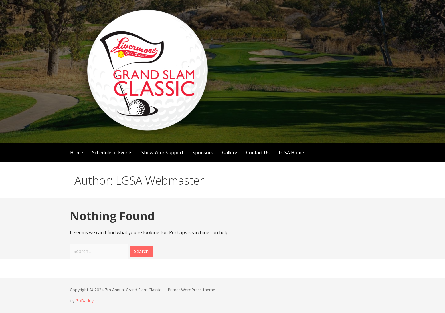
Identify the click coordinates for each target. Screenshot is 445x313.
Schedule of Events (112, 152)
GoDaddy (85, 300)
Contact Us (258, 152)
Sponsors (203, 152)
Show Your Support (162, 152)
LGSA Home (291, 152)
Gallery (229, 152)
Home (76, 152)
